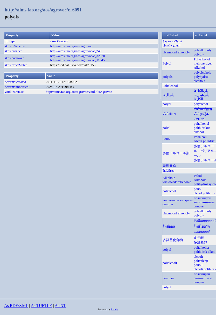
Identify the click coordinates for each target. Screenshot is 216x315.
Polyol (167, 63)
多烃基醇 (200, 242)
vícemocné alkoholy (176, 52)
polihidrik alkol (204, 252)
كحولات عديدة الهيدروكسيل (172, 43)
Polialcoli (200, 137)
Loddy (114, 309)
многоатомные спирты (204, 204)
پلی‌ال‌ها (168, 95)
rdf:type (10, 41)
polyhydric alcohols (201, 79)
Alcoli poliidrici (204, 141)
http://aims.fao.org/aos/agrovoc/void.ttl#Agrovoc (79, 92)
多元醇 (199, 238)
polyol (167, 104)
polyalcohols (202, 72)
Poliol (198, 176)
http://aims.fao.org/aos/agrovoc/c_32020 (77, 56)
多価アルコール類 (176, 153)
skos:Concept (59, 41)
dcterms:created (15, 82)
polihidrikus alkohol (202, 130)
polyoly (199, 54)
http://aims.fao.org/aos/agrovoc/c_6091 (43, 9)
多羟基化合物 (173, 240)
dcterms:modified (17, 87)
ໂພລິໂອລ (168, 171)
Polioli (167, 139)
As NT (60, 305)
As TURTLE (41, 305)
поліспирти (202, 274)
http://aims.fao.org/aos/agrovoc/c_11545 (77, 60)
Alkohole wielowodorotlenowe (177, 180)
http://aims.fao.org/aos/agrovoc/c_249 (76, 51)
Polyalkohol (202, 59)
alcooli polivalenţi (201, 259)
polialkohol (201, 123)
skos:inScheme (15, 46)
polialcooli (170, 263)
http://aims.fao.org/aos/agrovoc (71, 46)
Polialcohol (170, 86)
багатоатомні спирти (203, 280)
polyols (167, 77)
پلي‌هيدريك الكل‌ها (201, 97)
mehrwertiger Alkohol (203, 65)
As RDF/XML (16, 305)
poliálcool (169, 191)
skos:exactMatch (16, 65)
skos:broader (13, 51)
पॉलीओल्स (169, 114)
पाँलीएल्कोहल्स (203, 109)
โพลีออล (169, 226)
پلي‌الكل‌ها (201, 91)
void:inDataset (14, 92)
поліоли (168, 278)
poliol (166, 128)
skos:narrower (14, 58)
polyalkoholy (203, 50)
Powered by (104, 309)
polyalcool (201, 104)
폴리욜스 (169, 165)
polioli (198, 265)
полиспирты (202, 198)
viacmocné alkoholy (176, 213)
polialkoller (201, 247)
